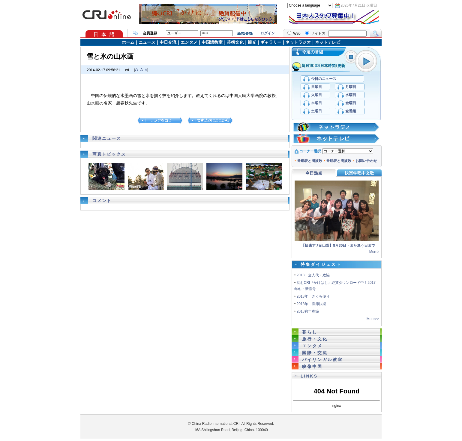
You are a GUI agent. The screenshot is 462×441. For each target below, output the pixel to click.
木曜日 (316, 103)
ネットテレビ (327, 42)
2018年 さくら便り (313, 296)
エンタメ (189, 42)
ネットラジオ (298, 42)
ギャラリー (270, 42)
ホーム (128, 42)
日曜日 (316, 87)
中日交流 (168, 42)
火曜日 (316, 95)
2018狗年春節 (308, 311)
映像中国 (312, 366)
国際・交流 (315, 352)
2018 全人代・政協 (313, 275)
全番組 (350, 111)
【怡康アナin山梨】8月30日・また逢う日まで (338, 245)
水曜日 (350, 95)
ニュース (147, 42)
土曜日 (316, 111)
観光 (252, 42)
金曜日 (350, 103)
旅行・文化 (315, 339)
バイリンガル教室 (322, 359)
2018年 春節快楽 (311, 304)
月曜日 (350, 87)
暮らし (309, 332)
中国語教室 (212, 42)
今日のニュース (323, 79)
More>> (375, 252)
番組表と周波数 (308, 161)
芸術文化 (235, 42)
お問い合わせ (365, 161)
